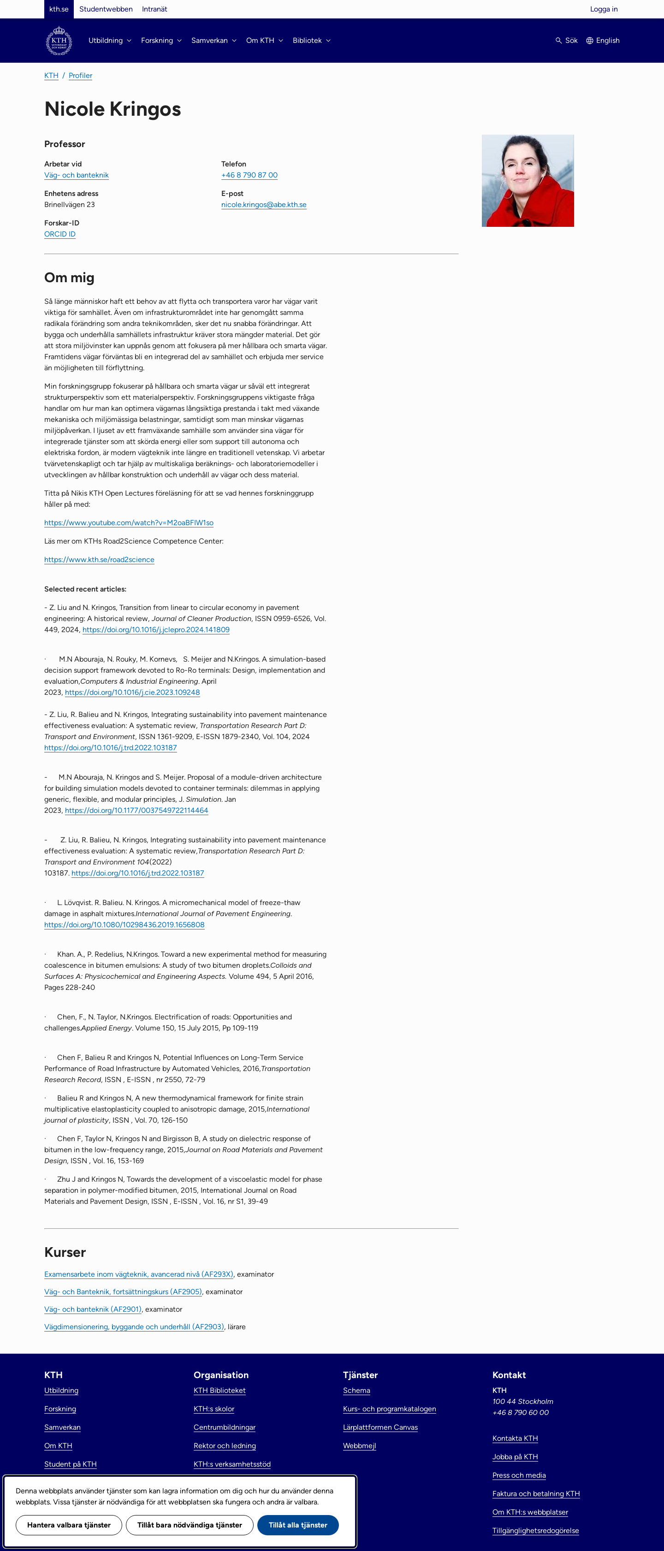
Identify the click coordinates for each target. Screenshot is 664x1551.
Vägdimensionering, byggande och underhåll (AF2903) (134, 1326)
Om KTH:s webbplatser (530, 1512)
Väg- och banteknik (76, 175)
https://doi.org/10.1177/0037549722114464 (136, 810)
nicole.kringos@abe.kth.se (264, 204)
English (608, 40)
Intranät (154, 9)
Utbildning (61, 1390)
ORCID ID (60, 234)
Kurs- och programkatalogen (389, 1408)
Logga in (604, 9)
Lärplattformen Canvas (380, 1427)
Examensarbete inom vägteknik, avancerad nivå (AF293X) (138, 1274)
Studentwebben (106, 9)
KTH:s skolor (214, 1408)
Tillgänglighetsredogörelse (535, 1530)
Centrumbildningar (224, 1427)
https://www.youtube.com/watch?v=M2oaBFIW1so (128, 522)
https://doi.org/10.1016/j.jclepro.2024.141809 (156, 629)
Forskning (60, 1408)
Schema (356, 1390)
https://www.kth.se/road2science (99, 559)
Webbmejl (359, 1445)
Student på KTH (70, 1464)
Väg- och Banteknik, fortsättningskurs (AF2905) (123, 1291)
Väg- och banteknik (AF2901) (93, 1309)
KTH (51, 75)
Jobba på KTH (515, 1456)
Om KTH (58, 1445)
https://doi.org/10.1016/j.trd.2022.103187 (110, 747)
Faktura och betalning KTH (536, 1493)
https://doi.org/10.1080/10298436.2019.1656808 (124, 924)
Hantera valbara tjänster (69, 1525)
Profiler (80, 75)
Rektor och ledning (225, 1445)
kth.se (59, 9)
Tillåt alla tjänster (298, 1525)
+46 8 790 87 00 (249, 175)
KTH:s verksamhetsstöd (232, 1464)
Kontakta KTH (515, 1438)
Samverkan (62, 1427)
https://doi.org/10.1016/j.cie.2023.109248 (132, 692)
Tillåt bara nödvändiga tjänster (189, 1525)
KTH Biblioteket (220, 1390)
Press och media (519, 1475)
